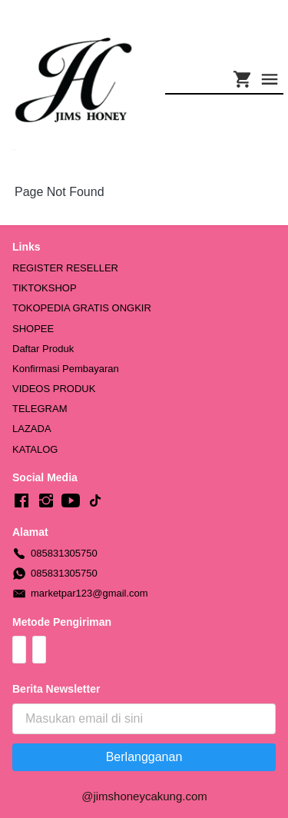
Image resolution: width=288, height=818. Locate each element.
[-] (21, 501)
